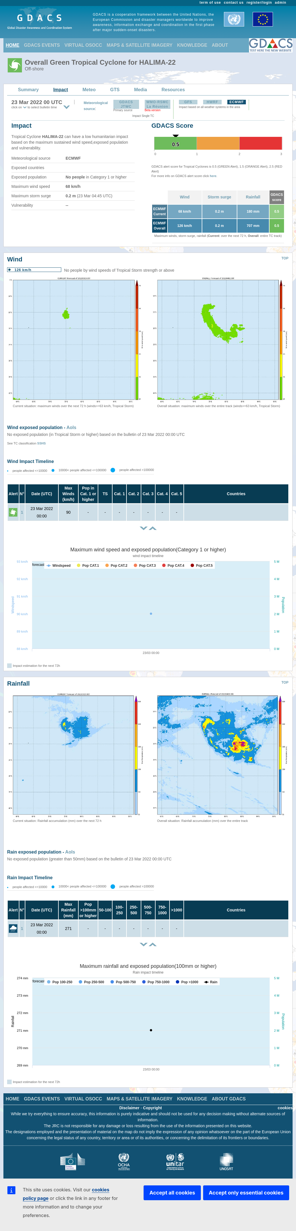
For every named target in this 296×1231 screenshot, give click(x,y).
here (213, 176)
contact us (234, 3)
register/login (259, 3)
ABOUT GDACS (229, 1098)
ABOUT (220, 45)
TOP (284, 258)
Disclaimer (129, 1108)
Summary (28, 89)
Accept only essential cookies (246, 1193)
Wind (184, 197)
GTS (115, 89)
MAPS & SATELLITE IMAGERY (139, 45)
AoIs (71, 427)
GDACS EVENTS (42, 45)
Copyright (152, 1108)
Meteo (89, 89)
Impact (60, 89)
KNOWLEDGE (192, 45)
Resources (173, 89)
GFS (188, 102)
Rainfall (253, 197)
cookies (285, 1108)
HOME (12, 45)
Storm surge (219, 197)
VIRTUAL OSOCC (83, 45)
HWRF (212, 102)
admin (280, 3)
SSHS (41, 443)
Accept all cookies (172, 1193)
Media (140, 89)
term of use (210, 3)
